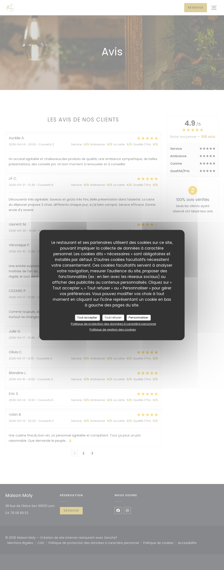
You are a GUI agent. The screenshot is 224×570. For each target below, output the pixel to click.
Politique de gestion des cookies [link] (112, 329)
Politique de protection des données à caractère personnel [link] (113, 324)
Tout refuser (113, 317)
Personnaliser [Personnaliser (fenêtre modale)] (138, 317)
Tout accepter (87, 317)
